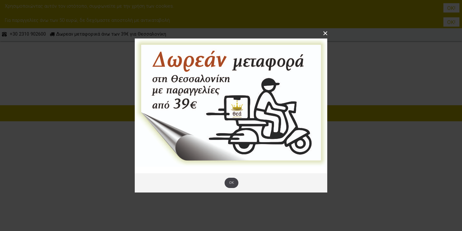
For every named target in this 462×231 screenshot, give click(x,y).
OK (231, 183)
